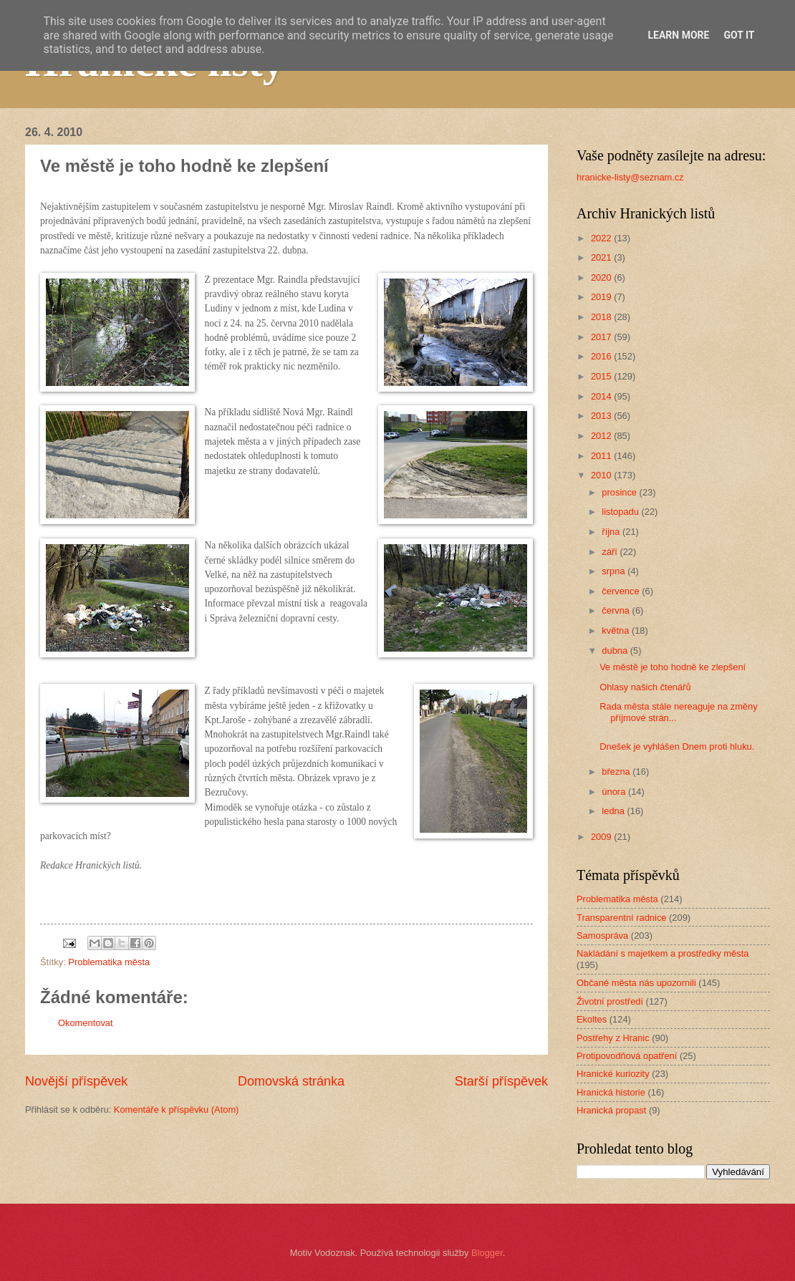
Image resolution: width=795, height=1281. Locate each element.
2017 (602, 337)
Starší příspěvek (501, 1081)
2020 (602, 277)
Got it (738, 35)
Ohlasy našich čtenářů (644, 687)
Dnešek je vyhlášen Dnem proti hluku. (676, 746)
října (612, 531)
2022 (602, 238)
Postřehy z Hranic (613, 1038)
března (617, 771)
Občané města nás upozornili (636, 982)
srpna (614, 571)
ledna (614, 811)
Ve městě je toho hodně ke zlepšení (672, 667)
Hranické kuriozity (613, 1073)
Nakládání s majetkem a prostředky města (662, 953)
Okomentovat (85, 1022)
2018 (602, 316)
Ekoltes (592, 1019)
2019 (602, 296)
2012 (602, 435)
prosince (620, 492)
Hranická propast (611, 1110)
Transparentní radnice (621, 917)
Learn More (678, 35)
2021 (602, 257)
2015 (602, 376)
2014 (602, 396)
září (611, 551)
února (615, 791)
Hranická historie (611, 1092)
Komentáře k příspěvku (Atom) (176, 1109)
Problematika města (109, 962)
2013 (602, 415)
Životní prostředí (610, 1001)
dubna (616, 650)
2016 (602, 356)
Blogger (487, 1252)
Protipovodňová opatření (627, 1055)
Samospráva (602, 935)
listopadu (621, 511)
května (617, 630)
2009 (602, 836)
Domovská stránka (291, 1081)
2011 (602, 455)
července (622, 591)
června (617, 610)
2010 (602, 475)
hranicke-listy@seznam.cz (630, 177)
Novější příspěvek (76, 1081)
